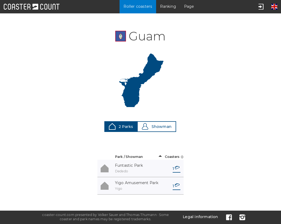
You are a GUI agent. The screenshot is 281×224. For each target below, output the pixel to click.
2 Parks (121, 126)
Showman (157, 126)
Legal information (200, 216)
